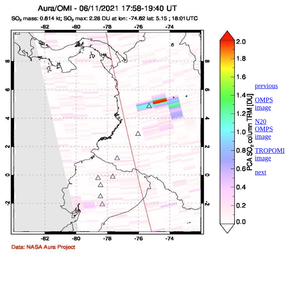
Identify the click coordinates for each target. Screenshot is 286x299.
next (260, 172)
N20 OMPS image (264, 129)
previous (266, 85)
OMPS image (264, 103)
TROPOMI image (270, 154)
